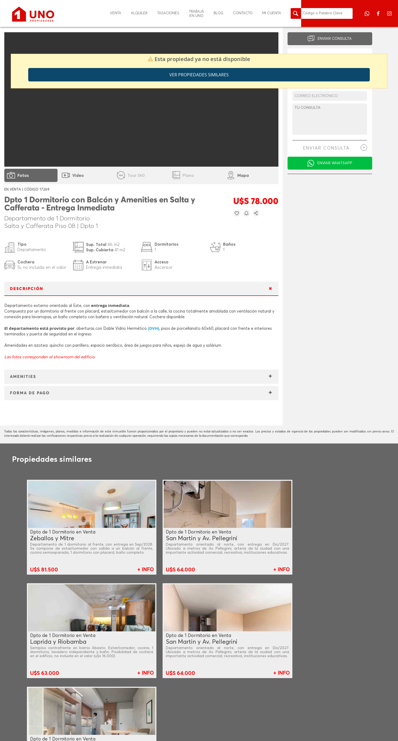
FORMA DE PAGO (30, 393)
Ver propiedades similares (199, 75)
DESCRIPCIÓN (26, 289)
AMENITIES (23, 377)
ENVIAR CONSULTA (335, 39)
